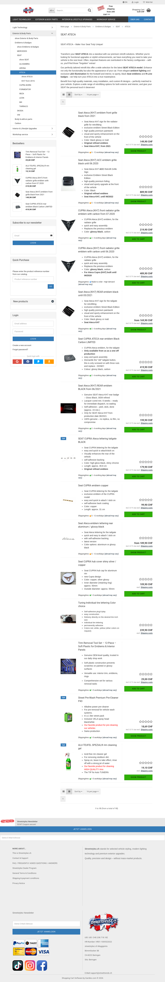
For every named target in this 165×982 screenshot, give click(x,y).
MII (20, 102)
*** (108, 14)
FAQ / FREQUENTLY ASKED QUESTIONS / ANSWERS (35, 863)
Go (50, 286)
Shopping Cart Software (72, 978)
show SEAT (24, 59)
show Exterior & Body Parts (26, 38)
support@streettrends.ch (101, 973)
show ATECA (27, 76)
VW (18, 115)
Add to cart (138, 239)
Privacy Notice (19, 883)
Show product (138, 151)
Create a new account (22, 345)
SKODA (20, 111)
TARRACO (23, 106)
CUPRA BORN (25, 85)
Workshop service (106, 19)
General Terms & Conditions (25, 873)
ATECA (22, 72)
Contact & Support (20, 858)
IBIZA (21, 93)
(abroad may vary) (111, 152)
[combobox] (78, 95)
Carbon (18, 123)
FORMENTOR (25, 89)
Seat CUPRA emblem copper (93, 485)
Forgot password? (20, 349)
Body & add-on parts (23, 119)
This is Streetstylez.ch (22, 853)
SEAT (19, 55)
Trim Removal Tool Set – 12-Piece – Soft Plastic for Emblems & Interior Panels (97, 646)
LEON (21, 98)
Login (33, 243)
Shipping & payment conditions (26, 878)
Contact (148, 19)
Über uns (135, 19)
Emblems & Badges (23, 43)
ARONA (22, 68)
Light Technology (22, 19)
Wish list (147, 2)
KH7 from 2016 (28, 81)
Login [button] (135, 2)
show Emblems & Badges (28, 47)
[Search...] (52, 10)
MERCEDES (22, 51)
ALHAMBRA (24, 64)
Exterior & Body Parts (46, 19)
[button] (124, 2)
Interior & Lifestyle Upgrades (77, 19)
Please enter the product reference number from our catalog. (31, 272)
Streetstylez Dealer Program (25, 868)
